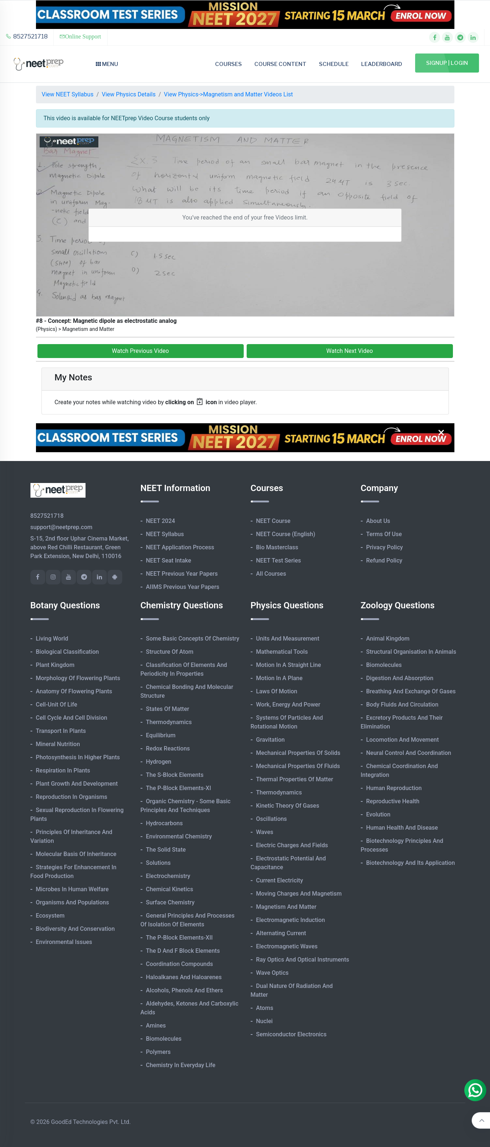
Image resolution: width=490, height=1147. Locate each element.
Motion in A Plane (279, 678)
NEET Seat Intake (168, 560)
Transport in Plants (61, 730)
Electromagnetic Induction (290, 920)
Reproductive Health (393, 801)
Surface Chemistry (170, 902)
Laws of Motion (276, 691)
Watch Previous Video (140, 350)
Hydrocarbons (164, 823)
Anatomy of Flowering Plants (74, 691)
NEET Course (273, 520)
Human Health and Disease (402, 827)
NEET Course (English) (285, 534)
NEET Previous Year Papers (182, 573)
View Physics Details (129, 94)
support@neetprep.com (61, 527)
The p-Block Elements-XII (179, 937)
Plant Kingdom (55, 664)
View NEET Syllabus (68, 94)
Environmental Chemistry (179, 836)
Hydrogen (158, 761)
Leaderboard (381, 64)
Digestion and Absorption (399, 678)
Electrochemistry (168, 876)
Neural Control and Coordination (408, 752)
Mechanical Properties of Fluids (298, 766)
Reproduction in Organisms (72, 796)
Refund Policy (384, 560)
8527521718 (27, 36)
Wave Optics (272, 972)
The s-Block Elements (175, 774)
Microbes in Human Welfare (72, 889)
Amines (156, 1025)
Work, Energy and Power (288, 704)
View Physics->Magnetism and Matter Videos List (228, 94)
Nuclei (264, 1021)
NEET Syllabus (165, 534)
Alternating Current (281, 933)
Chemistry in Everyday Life (180, 1065)
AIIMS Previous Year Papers (182, 586)
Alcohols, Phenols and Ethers (184, 990)
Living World (52, 638)
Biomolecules (164, 1038)
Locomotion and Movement (402, 739)
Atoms (264, 1007)
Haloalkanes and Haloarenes (184, 977)
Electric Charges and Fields (292, 845)
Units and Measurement (288, 638)
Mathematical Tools (282, 651)
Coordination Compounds (179, 963)
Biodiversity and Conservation (75, 928)
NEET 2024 (160, 520)
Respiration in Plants (63, 770)
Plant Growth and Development (77, 783)
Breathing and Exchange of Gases (411, 691)
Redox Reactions (168, 748)
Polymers (158, 1051)
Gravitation (270, 739)
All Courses (271, 573)
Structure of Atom (170, 651)
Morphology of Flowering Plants (78, 678)
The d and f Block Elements (183, 950)
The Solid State (166, 849)
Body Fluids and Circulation (402, 704)
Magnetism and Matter (286, 906)
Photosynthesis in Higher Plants (78, 757)
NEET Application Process (180, 547)
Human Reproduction (394, 788)
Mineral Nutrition (58, 744)
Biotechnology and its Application (410, 862)
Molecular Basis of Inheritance (76, 854)
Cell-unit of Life (56, 704)
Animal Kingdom (388, 638)
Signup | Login (447, 63)
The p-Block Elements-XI (178, 788)
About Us (378, 520)
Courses (228, 64)
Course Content (280, 64)
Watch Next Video (349, 350)
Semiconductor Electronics (291, 1034)
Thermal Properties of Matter (294, 779)
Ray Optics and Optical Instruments (302, 959)
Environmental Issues (64, 941)
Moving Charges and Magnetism (299, 893)
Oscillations (271, 818)
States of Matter (167, 708)
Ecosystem (50, 915)
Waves (264, 832)
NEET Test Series (278, 560)
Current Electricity (279, 880)
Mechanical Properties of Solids (298, 752)
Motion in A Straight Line (288, 664)
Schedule (334, 64)
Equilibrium (161, 735)
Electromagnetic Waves (287, 946)
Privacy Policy (384, 547)
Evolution (378, 814)
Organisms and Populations (72, 902)
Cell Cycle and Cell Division (72, 717)
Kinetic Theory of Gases (287, 805)
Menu (107, 64)
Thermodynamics (169, 722)
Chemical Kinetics (169, 889)
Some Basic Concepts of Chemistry (192, 638)
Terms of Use (384, 534)
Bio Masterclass (277, 547)
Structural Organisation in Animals (411, 651)
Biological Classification (67, 651)
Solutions (158, 862)
